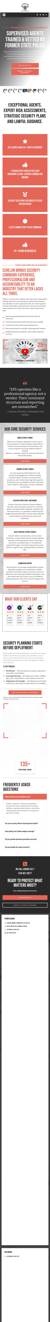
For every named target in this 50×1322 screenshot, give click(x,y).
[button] (4, 15)
